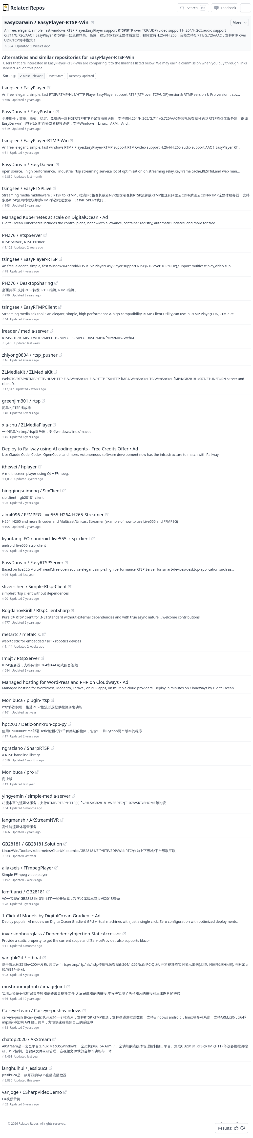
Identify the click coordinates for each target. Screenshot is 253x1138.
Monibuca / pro (18, 772)
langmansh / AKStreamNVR (30, 820)
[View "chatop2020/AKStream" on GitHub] (54, 1039)
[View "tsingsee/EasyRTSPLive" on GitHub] (54, 188)
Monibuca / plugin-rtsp (26, 700)
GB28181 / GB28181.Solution (32, 844)
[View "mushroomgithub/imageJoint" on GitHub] (68, 986)
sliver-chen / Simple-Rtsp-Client (34, 586)
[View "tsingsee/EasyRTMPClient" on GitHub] (60, 307)
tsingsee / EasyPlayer (24, 88)
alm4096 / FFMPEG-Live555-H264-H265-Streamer (53, 515)
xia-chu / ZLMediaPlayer (27, 425)
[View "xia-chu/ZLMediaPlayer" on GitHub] (55, 425)
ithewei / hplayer (19, 467)
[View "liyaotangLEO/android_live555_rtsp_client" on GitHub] (93, 538)
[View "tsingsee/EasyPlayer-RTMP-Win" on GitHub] (72, 140)
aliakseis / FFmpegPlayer (27, 868)
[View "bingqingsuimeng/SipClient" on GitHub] (64, 491)
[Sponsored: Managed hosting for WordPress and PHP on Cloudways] (126, 685)
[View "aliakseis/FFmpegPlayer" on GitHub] (56, 868)
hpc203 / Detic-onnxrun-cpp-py (34, 724)
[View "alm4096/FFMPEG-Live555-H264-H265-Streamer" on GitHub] (107, 515)
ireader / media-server (25, 331)
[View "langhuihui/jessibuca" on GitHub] (50, 1068)
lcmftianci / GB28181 (23, 892)
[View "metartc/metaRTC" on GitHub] (44, 634)
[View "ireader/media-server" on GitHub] (51, 331)
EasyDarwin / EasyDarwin (28, 164)
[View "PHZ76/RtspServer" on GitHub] (45, 235)
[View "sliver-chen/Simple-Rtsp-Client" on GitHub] (70, 586)
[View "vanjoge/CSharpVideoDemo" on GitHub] (65, 1092)
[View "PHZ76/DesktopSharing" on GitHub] (56, 283)
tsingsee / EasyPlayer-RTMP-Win (35, 140)
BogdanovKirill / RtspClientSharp (36, 610)
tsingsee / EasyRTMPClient (29, 307)
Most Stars (56, 76)
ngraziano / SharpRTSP (25, 748)
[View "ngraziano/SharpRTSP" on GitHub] (52, 748)
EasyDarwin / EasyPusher (28, 112)
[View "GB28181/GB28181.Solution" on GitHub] (65, 844)
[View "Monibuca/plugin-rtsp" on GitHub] (53, 700)
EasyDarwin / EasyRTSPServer (32, 562)
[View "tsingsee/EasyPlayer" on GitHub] (49, 88)
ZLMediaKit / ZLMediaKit (27, 372)
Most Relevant (31, 76)
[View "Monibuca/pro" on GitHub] (37, 772)
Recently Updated (81, 76)
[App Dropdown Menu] (245, 7)
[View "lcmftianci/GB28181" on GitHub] (48, 892)
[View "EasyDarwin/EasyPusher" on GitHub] (57, 112)
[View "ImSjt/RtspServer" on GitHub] (42, 658)
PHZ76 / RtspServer (22, 235)
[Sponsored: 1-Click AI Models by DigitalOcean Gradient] (126, 918)
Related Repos (27, 7)
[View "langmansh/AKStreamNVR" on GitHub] (62, 820)
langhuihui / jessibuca (24, 1068)
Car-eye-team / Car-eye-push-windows (41, 1010)
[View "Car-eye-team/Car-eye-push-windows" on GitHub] (84, 1010)
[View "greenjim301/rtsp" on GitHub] (43, 401)
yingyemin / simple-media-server (36, 796)
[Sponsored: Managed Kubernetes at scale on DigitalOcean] (126, 220)
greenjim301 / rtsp (21, 401)
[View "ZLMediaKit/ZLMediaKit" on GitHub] (56, 372)
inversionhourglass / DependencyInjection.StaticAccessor (61, 934)
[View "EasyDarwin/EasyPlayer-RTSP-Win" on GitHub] (93, 22)
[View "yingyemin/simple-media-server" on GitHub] (73, 796)
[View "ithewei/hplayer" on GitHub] (40, 467)
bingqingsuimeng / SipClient (31, 491)
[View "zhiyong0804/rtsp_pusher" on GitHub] (61, 355)
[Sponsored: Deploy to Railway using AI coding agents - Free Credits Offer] (126, 451)
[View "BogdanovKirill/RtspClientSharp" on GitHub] (73, 610)
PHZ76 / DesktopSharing (27, 283)
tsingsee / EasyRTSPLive (26, 188)
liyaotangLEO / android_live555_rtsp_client (46, 538)
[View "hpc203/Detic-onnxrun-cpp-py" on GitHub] (69, 724)
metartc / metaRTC (21, 634)
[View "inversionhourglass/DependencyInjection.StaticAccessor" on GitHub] (124, 934)
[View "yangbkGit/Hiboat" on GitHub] (44, 958)
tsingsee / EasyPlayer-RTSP (30, 259)
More (240, 22)
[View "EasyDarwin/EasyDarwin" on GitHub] (58, 164)
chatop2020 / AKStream (26, 1039)
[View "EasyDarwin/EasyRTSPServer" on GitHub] (66, 562)
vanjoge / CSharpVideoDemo (32, 1092)
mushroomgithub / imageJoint (33, 986)
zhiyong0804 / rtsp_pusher (30, 355)
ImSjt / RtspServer (21, 658)
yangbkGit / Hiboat (21, 958)
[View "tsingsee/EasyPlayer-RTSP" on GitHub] (61, 259)
